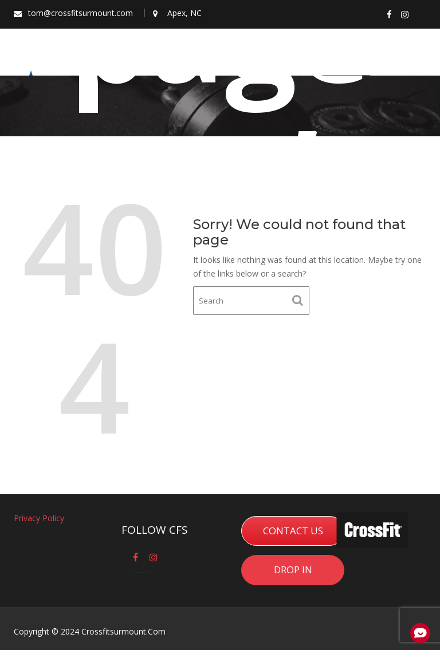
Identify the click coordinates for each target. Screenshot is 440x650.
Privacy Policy (39, 518)
